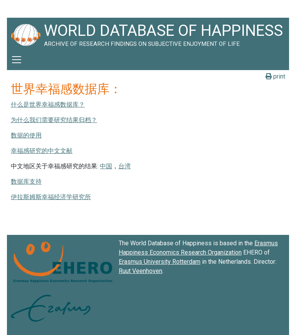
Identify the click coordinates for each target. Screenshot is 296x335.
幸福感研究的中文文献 (41, 150)
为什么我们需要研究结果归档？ (54, 120)
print (275, 76)
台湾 (124, 166)
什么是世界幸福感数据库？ (48, 104)
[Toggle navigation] (16, 59)
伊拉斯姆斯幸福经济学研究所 (51, 197)
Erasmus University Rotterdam (159, 261)
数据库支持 (26, 181)
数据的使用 (26, 135)
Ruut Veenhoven (140, 271)
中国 (106, 166)
